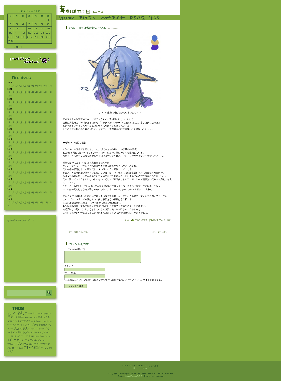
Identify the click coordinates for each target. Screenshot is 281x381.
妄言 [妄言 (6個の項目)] (24, 321)
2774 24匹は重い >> (161, 232)
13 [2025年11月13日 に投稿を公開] (36, 28)
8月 (36, 85)
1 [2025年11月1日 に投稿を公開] (48, 20)
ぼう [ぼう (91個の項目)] (47, 328)
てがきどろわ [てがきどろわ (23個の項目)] (36, 340)
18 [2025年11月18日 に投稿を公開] (23, 32)
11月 (49, 85)
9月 (40, 85)
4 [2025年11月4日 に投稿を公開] (23, 24)
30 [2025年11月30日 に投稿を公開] (10, 41)
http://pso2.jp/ (140, 368)
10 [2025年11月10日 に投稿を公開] (17, 28)
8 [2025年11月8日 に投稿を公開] (48, 24)
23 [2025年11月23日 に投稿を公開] (10, 37)
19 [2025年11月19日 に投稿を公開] (30, 32)
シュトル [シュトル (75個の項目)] (12, 321)
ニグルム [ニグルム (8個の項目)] (37, 321)
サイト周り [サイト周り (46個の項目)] (16, 332)
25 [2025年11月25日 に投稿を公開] (23, 37)
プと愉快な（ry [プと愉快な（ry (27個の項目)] (21, 317)
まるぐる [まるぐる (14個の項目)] (38, 336)
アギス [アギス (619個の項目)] (18, 343)
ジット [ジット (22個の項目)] (28, 324)
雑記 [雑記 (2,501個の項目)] (21, 313)
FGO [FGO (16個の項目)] (9, 348)
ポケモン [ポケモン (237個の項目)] (19, 339)
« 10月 (18, 47)
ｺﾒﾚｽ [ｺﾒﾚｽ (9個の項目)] (30, 317)
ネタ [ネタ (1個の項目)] (44, 340)
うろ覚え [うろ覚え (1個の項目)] (41, 329)
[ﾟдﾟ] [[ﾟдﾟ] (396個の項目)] (10, 339)
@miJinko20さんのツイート (20, 220)
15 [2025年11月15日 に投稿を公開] (48, 28)
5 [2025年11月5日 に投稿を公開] (29, 24)
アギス (162, 220)
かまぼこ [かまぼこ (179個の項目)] (28, 343)
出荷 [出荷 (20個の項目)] (20, 321)
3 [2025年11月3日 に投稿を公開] (17, 24)
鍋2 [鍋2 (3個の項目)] (43, 336)
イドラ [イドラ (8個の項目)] (21, 325)
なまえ (69, 266)
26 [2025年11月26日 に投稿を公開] (29, 37)
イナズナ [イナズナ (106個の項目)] (12, 313)
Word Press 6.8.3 (133, 376)
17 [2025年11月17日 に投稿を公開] (17, 32)
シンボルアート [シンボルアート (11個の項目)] (34, 332)
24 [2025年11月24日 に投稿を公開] (17, 37)
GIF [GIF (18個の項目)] (30, 329)
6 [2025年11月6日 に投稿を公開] (36, 24)
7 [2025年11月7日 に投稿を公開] (42, 24)
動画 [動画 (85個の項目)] (40, 317)
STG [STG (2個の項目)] (50, 348)
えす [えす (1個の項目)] (32, 321)
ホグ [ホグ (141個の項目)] (25, 332)
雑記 (169, 220)
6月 (28, 85)
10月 (44, 85)
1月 (9, 85)
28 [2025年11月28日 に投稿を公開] (42, 37)
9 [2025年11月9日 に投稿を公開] (10, 28)
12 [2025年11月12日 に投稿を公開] (30, 28)
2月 (13, 85)
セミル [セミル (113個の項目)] (46, 317)
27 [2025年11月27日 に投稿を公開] (36, 37)
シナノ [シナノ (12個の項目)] (48, 336)
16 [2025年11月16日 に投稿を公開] (10, 32)
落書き (144, 220)
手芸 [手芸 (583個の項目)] (10, 316)
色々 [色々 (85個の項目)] (27, 340)
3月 (17, 85)
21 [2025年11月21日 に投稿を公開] (42, 32)
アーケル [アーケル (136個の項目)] (30, 313)
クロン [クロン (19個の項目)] (35, 329)
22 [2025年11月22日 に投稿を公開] (48, 32)
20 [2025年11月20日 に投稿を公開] (36, 32)
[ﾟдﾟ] (155, 220)
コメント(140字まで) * (76, 249)
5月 (24, 85)
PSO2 (137, 220)
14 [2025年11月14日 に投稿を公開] (42, 28)
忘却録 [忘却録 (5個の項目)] (31, 336)
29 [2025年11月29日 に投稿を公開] (48, 37)
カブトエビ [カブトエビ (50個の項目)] (17, 347)
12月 (9, 95)
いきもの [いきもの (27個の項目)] (16, 336)
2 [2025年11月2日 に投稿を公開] (10, 24)
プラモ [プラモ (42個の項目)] (35, 324)
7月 (32, 85)
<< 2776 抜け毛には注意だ (77, 232)
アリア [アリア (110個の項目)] (24, 336)
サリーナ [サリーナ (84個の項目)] (45, 344)
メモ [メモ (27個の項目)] (28, 321)
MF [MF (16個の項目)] (8, 332)
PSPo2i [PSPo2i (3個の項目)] (35, 317)
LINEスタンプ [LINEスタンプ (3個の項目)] (14, 325)
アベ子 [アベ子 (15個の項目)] (37, 344)
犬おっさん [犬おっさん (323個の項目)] (21, 328)
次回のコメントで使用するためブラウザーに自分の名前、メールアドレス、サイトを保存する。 (115, 279)
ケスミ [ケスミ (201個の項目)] (45, 347)
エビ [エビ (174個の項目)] (10, 351)
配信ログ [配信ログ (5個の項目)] (47, 314)
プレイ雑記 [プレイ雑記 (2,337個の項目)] (32, 347)
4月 (20, 85)
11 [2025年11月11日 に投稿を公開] (23, 28)
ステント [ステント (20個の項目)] (40, 314)
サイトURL (70, 273)
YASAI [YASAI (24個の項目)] (10, 344)
